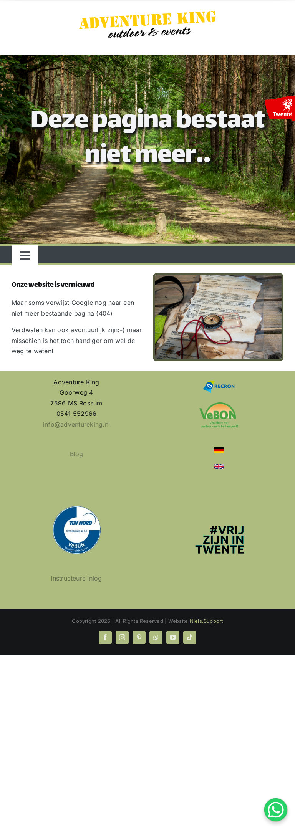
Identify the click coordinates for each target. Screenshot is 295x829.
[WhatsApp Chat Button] (275, 809)
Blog (76, 454)
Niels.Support (206, 621)
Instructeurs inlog (76, 578)
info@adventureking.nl (76, 424)
